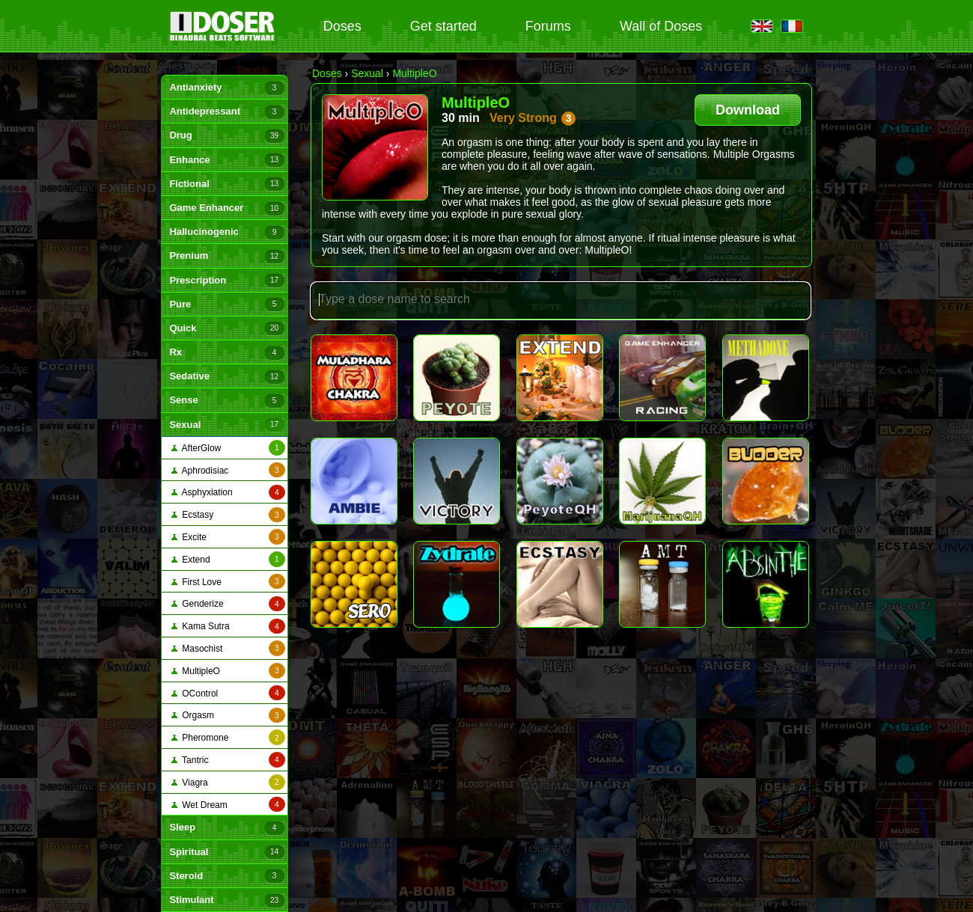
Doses (342, 26)
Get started (443, 26)
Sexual (226, 425)
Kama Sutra (228, 626)
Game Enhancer (226, 208)
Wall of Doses (661, 26)
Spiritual (226, 852)
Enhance (226, 160)
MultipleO (228, 671)
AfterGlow (228, 448)
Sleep (226, 828)
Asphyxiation (228, 493)
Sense (226, 401)
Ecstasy (228, 515)
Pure (226, 304)
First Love (228, 582)
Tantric (228, 760)
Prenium (226, 256)
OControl (228, 693)
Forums (548, 26)
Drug (226, 136)
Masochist (228, 648)
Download (748, 109)
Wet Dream (228, 804)
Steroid (226, 876)
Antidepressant (226, 112)
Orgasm (228, 715)
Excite (228, 537)
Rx (226, 353)
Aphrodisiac (228, 470)
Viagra (228, 782)
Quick (226, 328)
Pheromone (228, 737)
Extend (228, 559)
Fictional (226, 184)
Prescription (226, 280)
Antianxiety (226, 88)
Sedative (226, 377)
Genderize (228, 604)
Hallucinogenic (226, 232)
